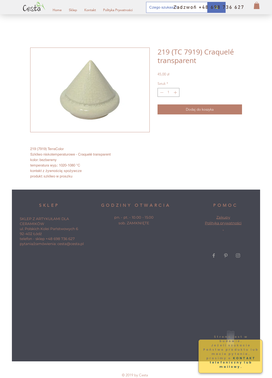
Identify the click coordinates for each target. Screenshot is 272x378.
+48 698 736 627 (60, 238)
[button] (257, 5)
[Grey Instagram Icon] (238, 255)
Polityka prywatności (223, 223)
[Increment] (176, 92)
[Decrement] (161, 92)
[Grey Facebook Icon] (214, 255)
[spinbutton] (168, 92)
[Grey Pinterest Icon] (226, 255)
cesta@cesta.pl (70, 243)
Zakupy (223, 217)
